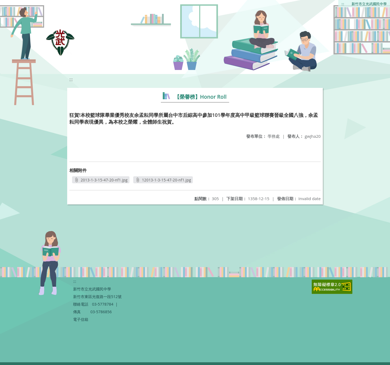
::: (343, 3)
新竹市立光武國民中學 (369, 3)
